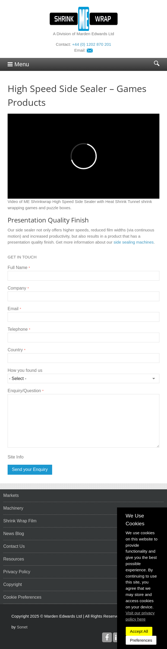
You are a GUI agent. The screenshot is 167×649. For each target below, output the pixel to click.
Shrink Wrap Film (19, 521)
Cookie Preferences (22, 597)
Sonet (22, 627)
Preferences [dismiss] (141, 640)
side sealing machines (134, 242)
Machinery (13, 508)
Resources (13, 559)
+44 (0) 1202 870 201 (91, 44)
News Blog (13, 533)
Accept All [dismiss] (139, 631)
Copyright (12, 584)
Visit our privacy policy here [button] (140, 616)
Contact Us (14, 546)
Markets (11, 495)
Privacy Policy (16, 571)
